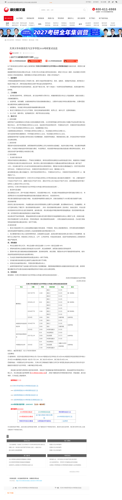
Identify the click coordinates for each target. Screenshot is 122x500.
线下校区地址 (103, 18)
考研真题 (104, 25)
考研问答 (112, 25)
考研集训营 (30, 18)
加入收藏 (103, 2)
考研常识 (55, 23)
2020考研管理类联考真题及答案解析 (19, 462)
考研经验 (47, 25)
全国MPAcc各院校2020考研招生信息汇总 (21, 465)
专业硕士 (31, 23)
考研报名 (64, 23)
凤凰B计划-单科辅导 (55, 447)
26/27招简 (19, 18)
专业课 (113, 23)
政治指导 (88, 23)
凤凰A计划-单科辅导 (55, 444)
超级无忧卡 (15, 25)
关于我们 (88, 2)
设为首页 (96, 2)
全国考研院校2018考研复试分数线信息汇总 (28, 400)
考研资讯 (67, 455)
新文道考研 (10, 40)
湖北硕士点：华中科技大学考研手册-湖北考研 (63, 459)
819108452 (70, 61)
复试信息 (31, 40)
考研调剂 (72, 25)
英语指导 (96, 23)
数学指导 (104, 23)
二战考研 (65, 421)
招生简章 (72, 23)
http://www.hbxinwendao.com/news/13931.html (29, 480)
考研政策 (41, 18)
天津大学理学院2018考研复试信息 (28, 488)
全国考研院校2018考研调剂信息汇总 (26, 390)
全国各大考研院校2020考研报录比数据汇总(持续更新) (65, 465)
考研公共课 (15, 23)
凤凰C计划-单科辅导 (55, 450)
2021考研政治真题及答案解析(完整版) (20, 459)
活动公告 (27, 441)
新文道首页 (8, 18)
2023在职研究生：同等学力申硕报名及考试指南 (63, 462)
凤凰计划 (51, 18)
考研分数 (55, 25)
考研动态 (47, 23)
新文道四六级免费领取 (15, 450)
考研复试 (64, 25)
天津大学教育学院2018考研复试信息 (70, 488)
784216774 (34, 61)
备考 (80, 24)
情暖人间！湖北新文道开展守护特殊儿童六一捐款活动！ (25, 447)
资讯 (39, 24)
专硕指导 (88, 25)
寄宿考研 (61, 18)
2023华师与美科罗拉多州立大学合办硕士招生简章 (22, 1)
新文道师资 (81, 18)
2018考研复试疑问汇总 (64, 416)
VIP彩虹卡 (31, 25)
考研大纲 (96, 25)
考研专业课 (23, 23)
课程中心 (71, 18)
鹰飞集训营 (23, 25)
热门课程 (67, 441)
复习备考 (27, 455)
